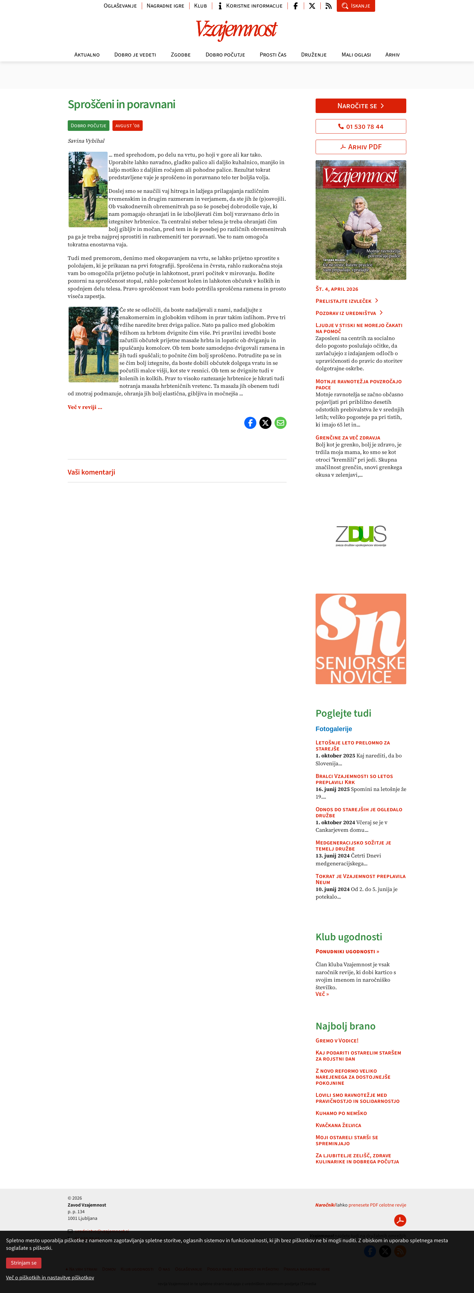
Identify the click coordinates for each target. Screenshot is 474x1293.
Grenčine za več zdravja (348, 438)
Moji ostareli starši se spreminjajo (347, 1140)
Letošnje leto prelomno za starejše (353, 746)
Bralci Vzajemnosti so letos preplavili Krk (354, 779)
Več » (322, 994)
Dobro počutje (225, 54)
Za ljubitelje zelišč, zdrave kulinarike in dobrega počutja (357, 1158)
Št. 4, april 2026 (337, 289)
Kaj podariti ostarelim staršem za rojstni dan (358, 1056)
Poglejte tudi (344, 713)
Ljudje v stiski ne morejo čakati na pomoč (359, 328)
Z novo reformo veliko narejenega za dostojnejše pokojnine (353, 1077)
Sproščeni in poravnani (121, 104)
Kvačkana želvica (338, 1125)
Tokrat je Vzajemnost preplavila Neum (361, 879)
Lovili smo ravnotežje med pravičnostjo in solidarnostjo (358, 1098)
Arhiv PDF (361, 146)
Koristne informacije (250, 6)
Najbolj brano (346, 1026)
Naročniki (325, 1205)
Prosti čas (273, 54)
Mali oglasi (356, 54)
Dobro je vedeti (135, 54)
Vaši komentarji (91, 472)
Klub (200, 6)
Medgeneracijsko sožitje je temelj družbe (353, 846)
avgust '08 (127, 125)
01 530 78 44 (361, 126)
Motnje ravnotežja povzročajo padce (359, 384)
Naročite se (361, 105)
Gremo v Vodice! (337, 1041)
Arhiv (392, 54)
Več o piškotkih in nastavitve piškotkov (50, 1278)
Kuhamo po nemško (341, 1113)
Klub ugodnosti (349, 937)
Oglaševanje (120, 6)
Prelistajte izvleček (347, 301)
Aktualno (87, 54)
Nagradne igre (165, 6)
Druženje (314, 54)
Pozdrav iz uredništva (349, 313)
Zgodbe (181, 54)
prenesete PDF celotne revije (377, 1205)
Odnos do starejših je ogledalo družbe (359, 812)
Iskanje (356, 6)
